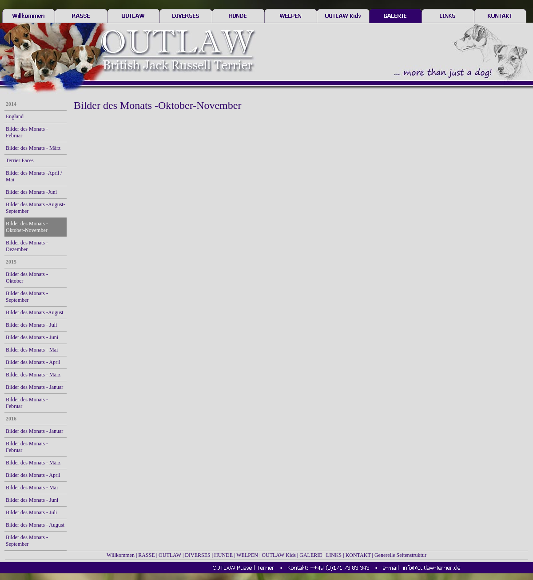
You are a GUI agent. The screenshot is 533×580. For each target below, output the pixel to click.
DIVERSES (197, 555)
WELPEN (247, 555)
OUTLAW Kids (278, 555)
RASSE (146, 555)
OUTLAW (170, 555)
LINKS (334, 555)
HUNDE (223, 555)
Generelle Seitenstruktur (400, 555)
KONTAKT (358, 555)
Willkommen (121, 555)
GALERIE (310, 555)
